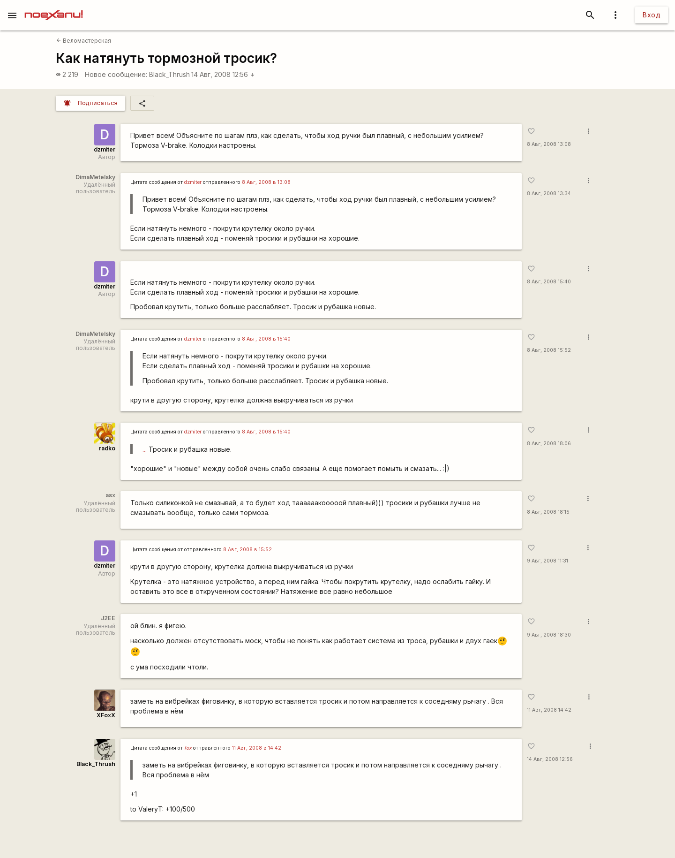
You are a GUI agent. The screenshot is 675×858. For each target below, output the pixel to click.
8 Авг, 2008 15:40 (549, 282)
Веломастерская (84, 40)
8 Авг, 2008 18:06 (549, 443)
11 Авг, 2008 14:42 (549, 710)
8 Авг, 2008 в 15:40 (266, 339)
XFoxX (106, 715)
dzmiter (104, 149)
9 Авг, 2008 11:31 (547, 561)
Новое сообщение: (116, 74)
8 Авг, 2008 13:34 (549, 193)
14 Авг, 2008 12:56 (223, 74)
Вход (651, 15)
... (144, 449)
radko (107, 448)
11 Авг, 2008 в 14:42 (256, 748)
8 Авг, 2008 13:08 (549, 144)
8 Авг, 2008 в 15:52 (247, 550)
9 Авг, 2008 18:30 (549, 635)
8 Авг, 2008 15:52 (549, 350)
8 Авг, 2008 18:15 (548, 512)
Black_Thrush (169, 74)
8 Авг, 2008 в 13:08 (266, 182)
